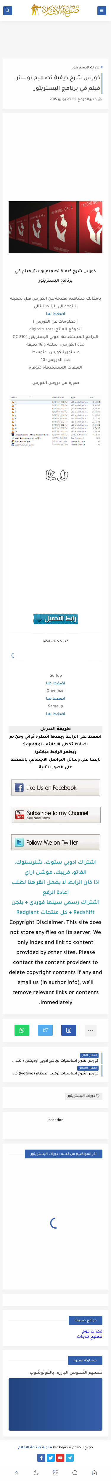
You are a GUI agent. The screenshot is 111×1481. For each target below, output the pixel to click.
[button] (68, 1030)
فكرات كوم (92, 1332)
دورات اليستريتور (85, 68)
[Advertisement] (55, 158)
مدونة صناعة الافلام (35, 1448)
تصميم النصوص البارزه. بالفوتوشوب (66, 1373)
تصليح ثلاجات (89, 1337)
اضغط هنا (55, 314)
